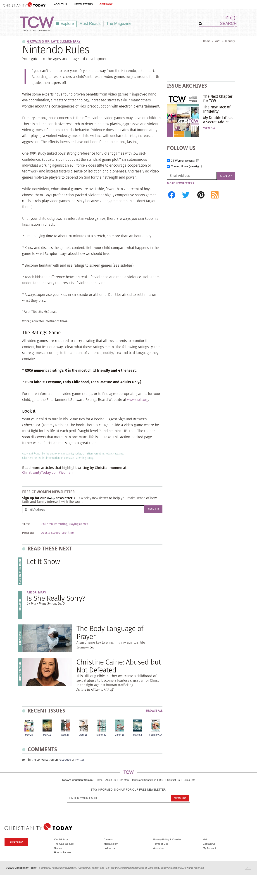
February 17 (155, 735)
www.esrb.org (137, 399)
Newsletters (83, 4)
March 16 (119, 735)
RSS (161, 780)
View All (209, 127)
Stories (58, 848)
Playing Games (78, 524)
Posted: (28, 532)
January (230, 41)
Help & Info (189, 780)
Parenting (60, 524)
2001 (218, 41)
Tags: (26, 524)
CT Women (183, 160)
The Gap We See (64, 843)
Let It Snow (43, 561)
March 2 (137, 735)
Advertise (158, 848)
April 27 (65, 735)
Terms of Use (160, 843)
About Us (60, 4)
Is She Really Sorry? (56, 598)
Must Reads (90, 23)
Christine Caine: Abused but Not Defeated (118, 666)
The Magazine (119, 23)
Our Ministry (61, 839)
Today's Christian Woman (77, 780)
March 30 (101, 735)
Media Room (111, 843)
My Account (209, 848)
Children (47, 524)
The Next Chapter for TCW (217, 98)
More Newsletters (180, 183)
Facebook (65, 760)
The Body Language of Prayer (109, 632)
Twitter (79, 760)
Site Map (124, 780)
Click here (27, 458)
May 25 (29, 735)
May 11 (47, 735)
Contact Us (173, 780)
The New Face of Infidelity (217, 109)
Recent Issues (46, 711)
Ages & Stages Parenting (57, 532)
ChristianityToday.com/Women (47, 472)
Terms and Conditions (144, 780)
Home (206, 41)
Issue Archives (187, 86)
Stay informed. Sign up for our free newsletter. (128, 789)
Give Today (16, 842)
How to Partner (62, 852)
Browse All (154, 710)
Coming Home (185, 166)
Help (205, 839)
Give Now (106, 4)
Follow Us (109, 848)
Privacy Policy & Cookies (167, 839)
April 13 (83, 735)
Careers (108, 839)
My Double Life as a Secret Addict (218, 119)
